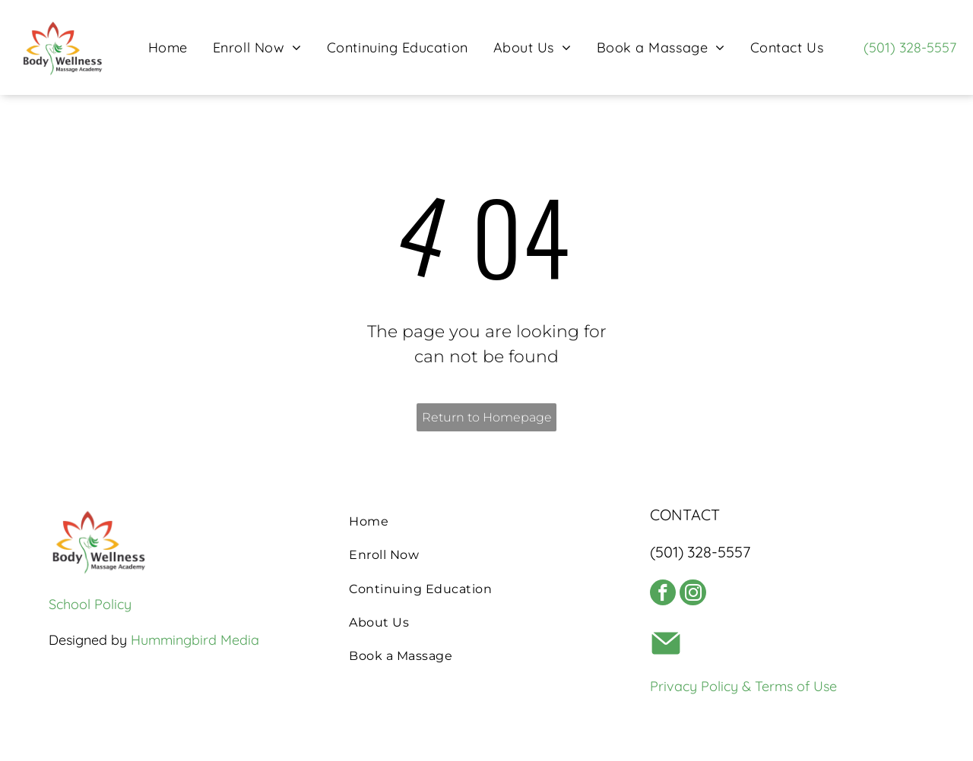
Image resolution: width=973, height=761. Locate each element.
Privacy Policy (694, 694)
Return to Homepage (487, 417)
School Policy (90, 604)
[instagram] (704, 598)
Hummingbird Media (195, 640)
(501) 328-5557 (910, 47)
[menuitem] (168, 47)
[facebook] (666, 598)
